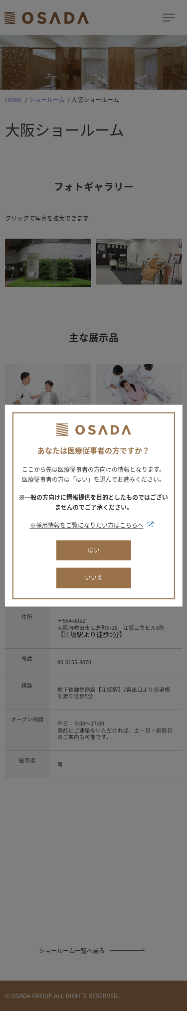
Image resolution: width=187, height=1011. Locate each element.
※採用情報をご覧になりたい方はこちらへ (87, 525)
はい (94, 550)
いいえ (94, 578)
